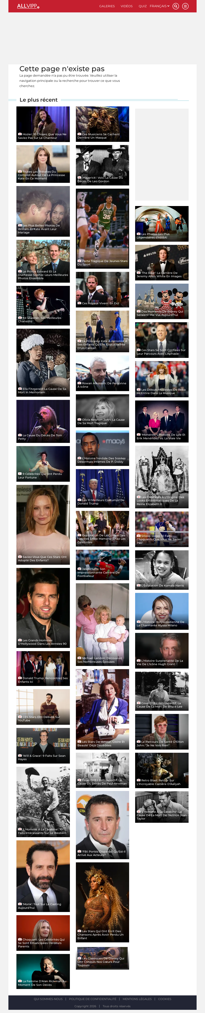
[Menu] (185, 6)
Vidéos (127, 6)
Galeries (107, 6)
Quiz (143, 6)
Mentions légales (137, 999)
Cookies (164, 999)
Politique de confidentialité (92, 999)
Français (159, 6)
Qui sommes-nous (48, 999)
